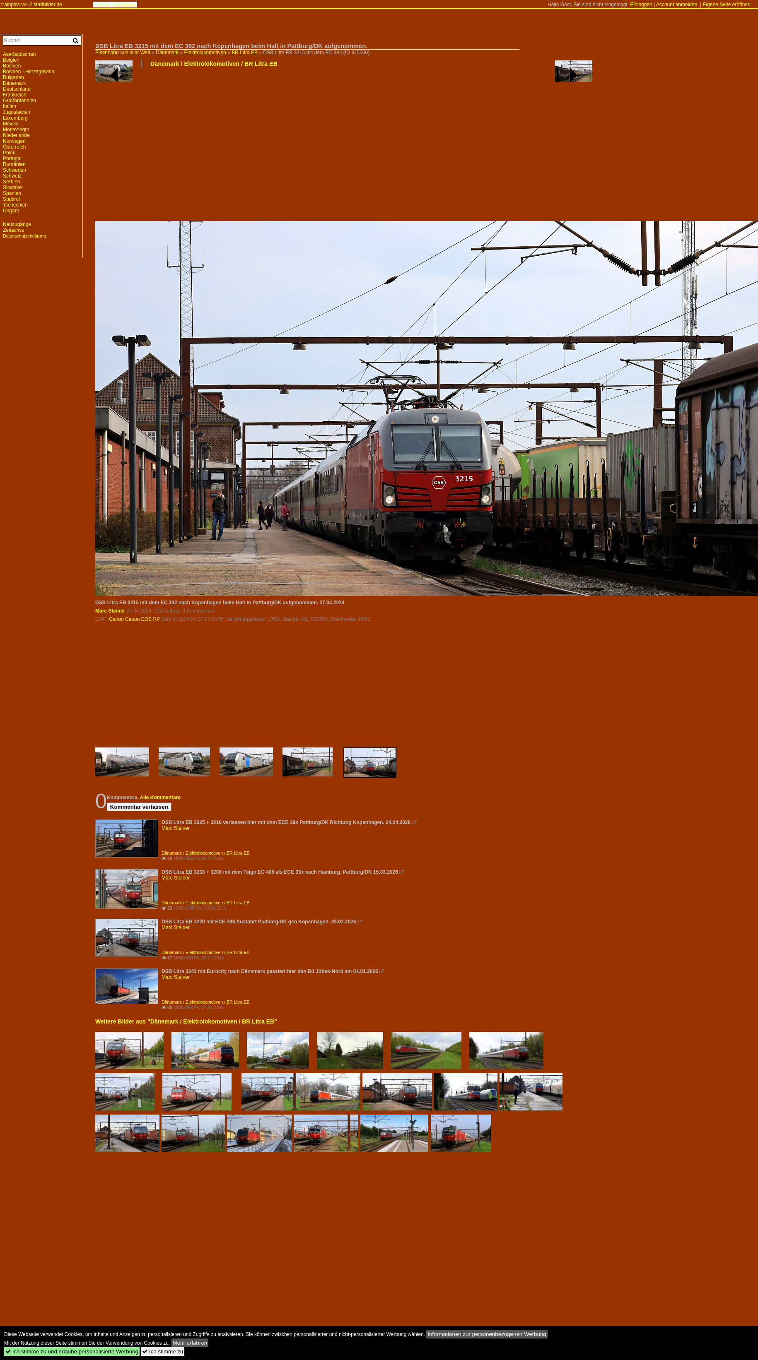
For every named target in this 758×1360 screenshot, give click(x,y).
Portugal (12, 158)
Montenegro (16, 129)
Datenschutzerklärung (24, 235)
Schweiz (12, 176)
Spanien (12, 193)
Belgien (11, 60)
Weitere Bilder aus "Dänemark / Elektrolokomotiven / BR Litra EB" (186, 1021)
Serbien (11, 182)
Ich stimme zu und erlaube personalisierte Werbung (71, 1351)
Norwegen (14, 141)
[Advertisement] (313, 147)
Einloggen (641, 4)
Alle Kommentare (160, 797)
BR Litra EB (245, 52)
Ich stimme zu (162, 1351)
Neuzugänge (17, 224)
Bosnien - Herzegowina (28, 71)
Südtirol (11, 199)
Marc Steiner (110, 611)
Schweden (14, 170)
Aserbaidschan (19, 54)
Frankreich (15, 95)
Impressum (124, 4)
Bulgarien (13, 77)
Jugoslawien (16, 112)
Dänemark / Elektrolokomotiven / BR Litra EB (214, 63)
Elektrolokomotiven (205, 52)
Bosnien (12, 66)
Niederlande (16, 135)
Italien (9, 106)
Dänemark (167, 52)
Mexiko (11, 124)
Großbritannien (19, 100)
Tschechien (15, 205)
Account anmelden (676, 4)
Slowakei (13, 187)
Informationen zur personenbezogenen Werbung (486, 1334)
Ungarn (11, 211)
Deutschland (17, 89)
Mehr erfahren (190, 1343)
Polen (9, 153)
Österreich (14, 147)
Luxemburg (15, 118)
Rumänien (14, 164)
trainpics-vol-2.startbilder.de (31, 4)
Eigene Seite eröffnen (726, 4)
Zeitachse (13, 230)
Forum (102, 4)
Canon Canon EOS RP (134, 619)
